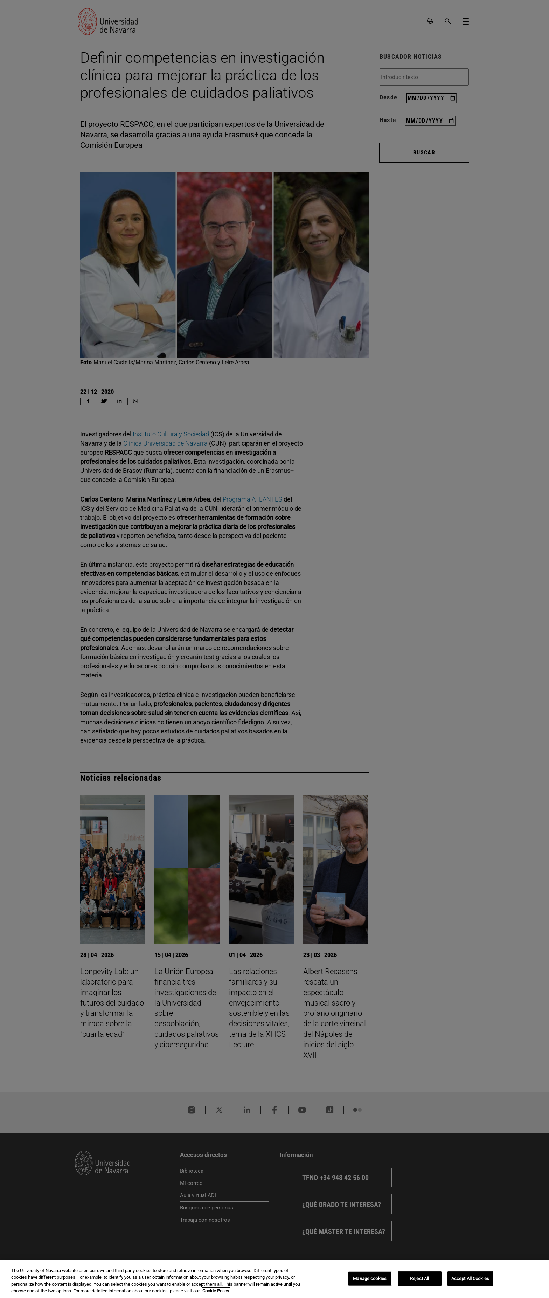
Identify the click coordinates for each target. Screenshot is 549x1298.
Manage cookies (370, 1278)
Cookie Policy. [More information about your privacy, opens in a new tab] (216, 1290)
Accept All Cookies (470, 1278)
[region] (274, 1279)
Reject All (419, 1278)
